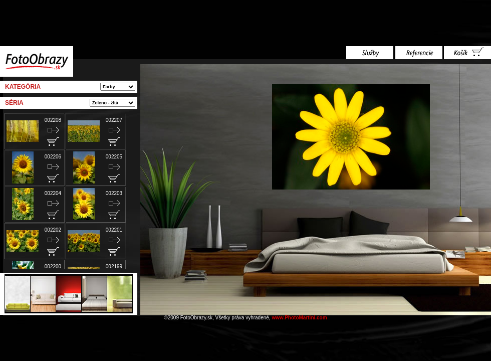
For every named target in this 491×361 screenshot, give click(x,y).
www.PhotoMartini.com (299, 317)
